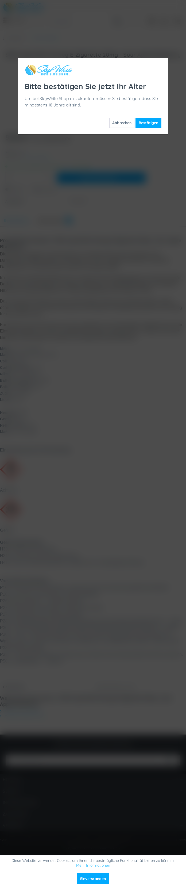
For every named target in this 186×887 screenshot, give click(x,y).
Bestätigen (148, 122)
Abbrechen (121, 122)
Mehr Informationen (93, 865)
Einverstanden (93, 878)
